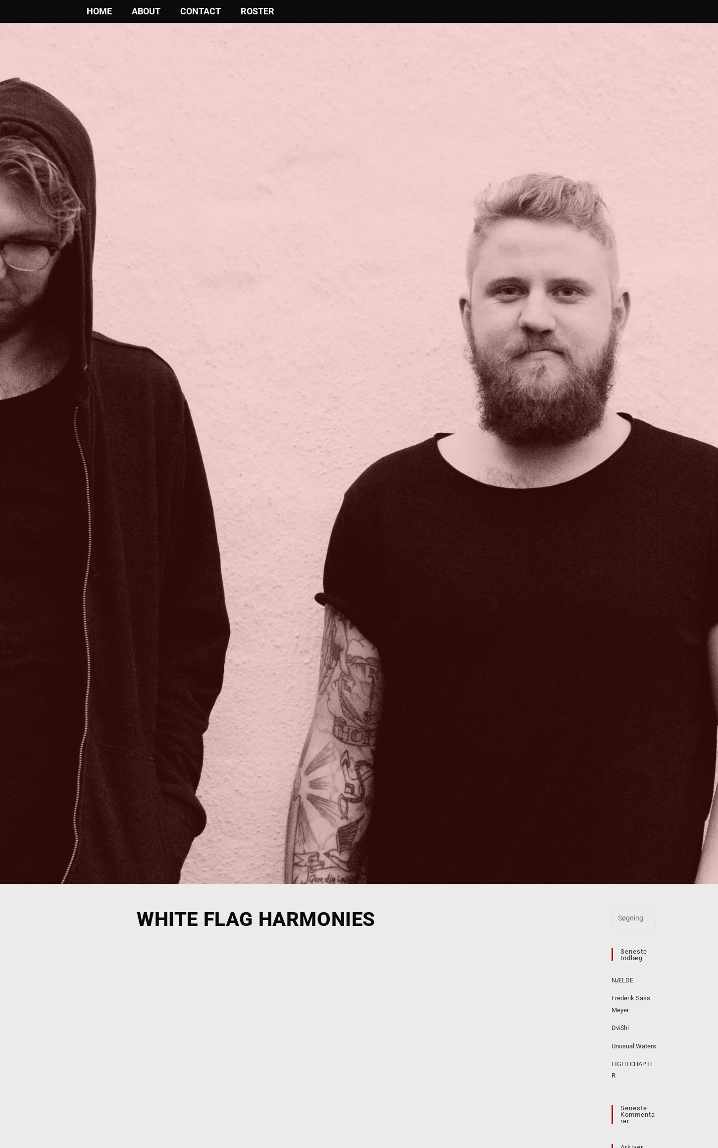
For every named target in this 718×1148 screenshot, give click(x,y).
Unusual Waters (634, 1046)
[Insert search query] (634, 918)
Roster (257, 11)
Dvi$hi (620, 1028)
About (146, 11)
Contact (200, 11)
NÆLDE (622, 980)
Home (99, 11)
